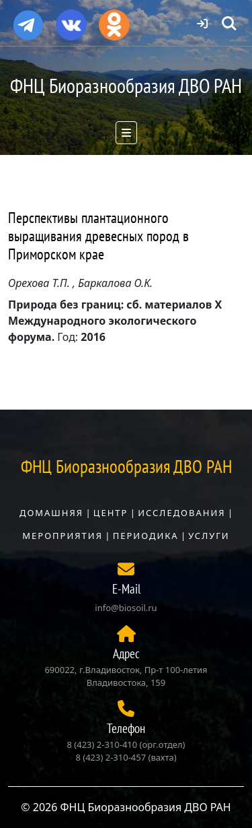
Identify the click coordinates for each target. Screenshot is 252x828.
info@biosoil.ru (126, 608)
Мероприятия (62, 536)
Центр (110, 513)
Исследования (181, 513)
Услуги (208, 536)
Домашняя (51, 513)
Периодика (146, 536)
